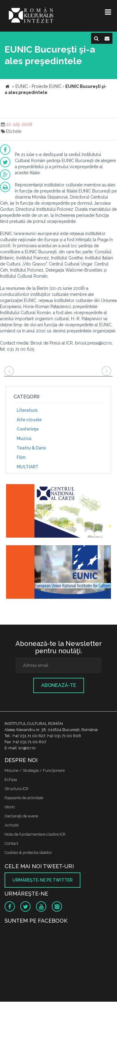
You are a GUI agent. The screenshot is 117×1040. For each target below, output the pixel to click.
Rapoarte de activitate (24, 798)
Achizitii (12, 825)
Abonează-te (58, 685)
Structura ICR (16, 788)
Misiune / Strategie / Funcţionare (35, 770)
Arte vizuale (29, 419)
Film (21, 457)
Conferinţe (28, 429)
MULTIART (27, 466)
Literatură (27, 410)
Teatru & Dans (31, 447)
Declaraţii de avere (21, 816)
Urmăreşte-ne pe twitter (42, 880)
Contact (11, 843)
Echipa (11, 779)
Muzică (24, 438)
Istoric (10, 807)
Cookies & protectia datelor (28, 852)
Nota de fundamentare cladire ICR (35, 834)
